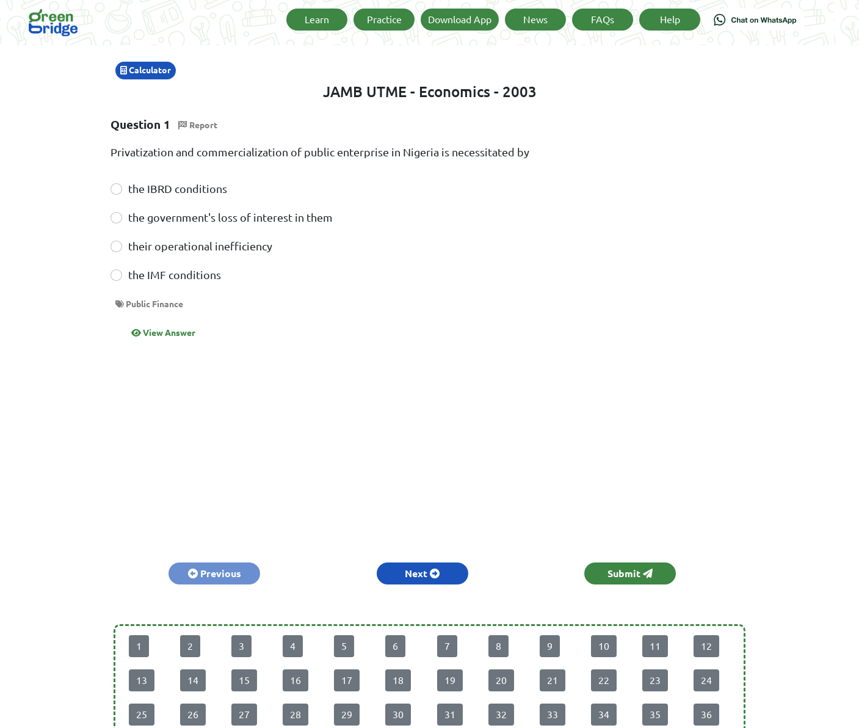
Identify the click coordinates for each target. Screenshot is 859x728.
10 (603, 646)
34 (603, 714)
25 (141, 714)
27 (244, 714)
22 (603, 680)
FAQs (602, 19)
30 (398, 714)
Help (670, 19)
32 (501, 714)
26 (192, 714)
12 (706, 646)
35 (655, 714)
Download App (459, 19)
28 (295, 714)
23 (655, 680)
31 (449, 714)
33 (552, 714)
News (535, 19)
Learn (317, 19)
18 (398, 680)
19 (449, 680)
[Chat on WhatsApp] (755, 23)
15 (244, 680)
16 (295, 680)
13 (141, 680)
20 (501, 680)
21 (552, 680)
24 (706, 680)
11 (655, 646)
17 (346, 680)
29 (346, 714)
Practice (384, 19)
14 (192, 680)
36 (706, 714)
